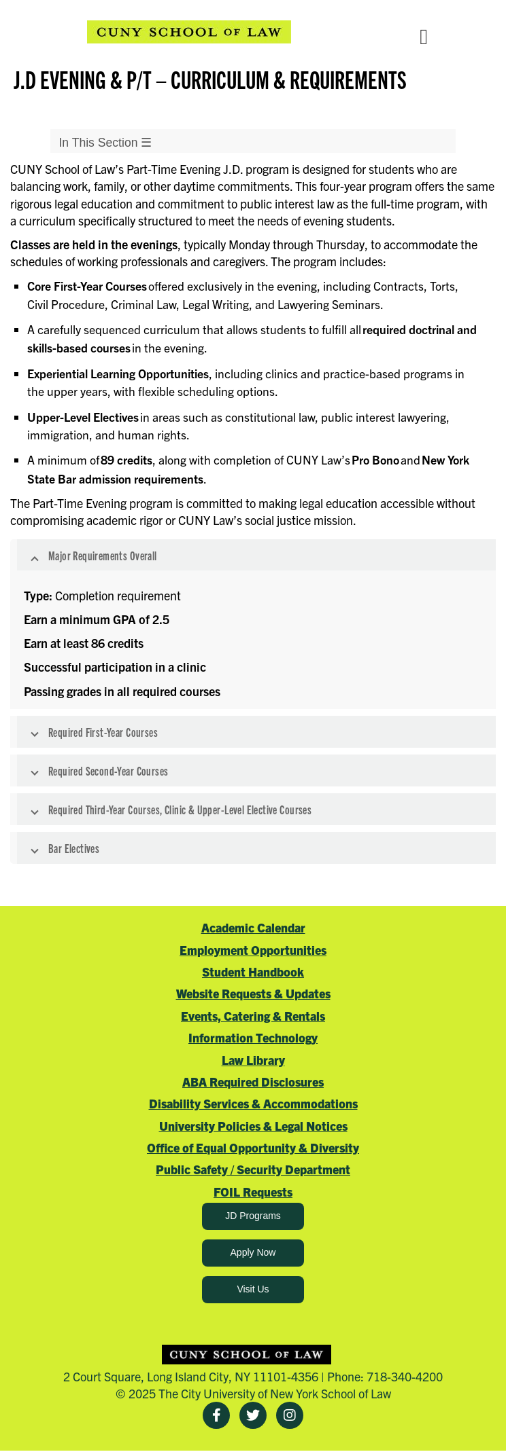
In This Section (105, 142)
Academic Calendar (253, 927)
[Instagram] (289, 1415)
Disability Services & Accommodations (253, 1103)
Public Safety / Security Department (253, 1169)
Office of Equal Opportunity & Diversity (253, 1147)
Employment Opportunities (253, 950)
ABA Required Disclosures (253, 1081)
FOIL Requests (253, 1191)
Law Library (253, 1060)
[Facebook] (216, 1415)
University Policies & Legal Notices (253, 1125)
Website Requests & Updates (253, 993)
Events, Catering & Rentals (253, 1015)
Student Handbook (253, 971)
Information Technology (253, 1037)
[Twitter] (253, 1415)
